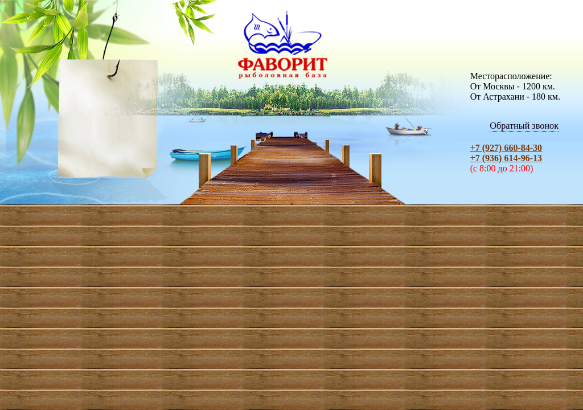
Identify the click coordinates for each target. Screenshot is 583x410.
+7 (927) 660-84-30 (506, 148)
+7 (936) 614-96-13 (506, 158)
